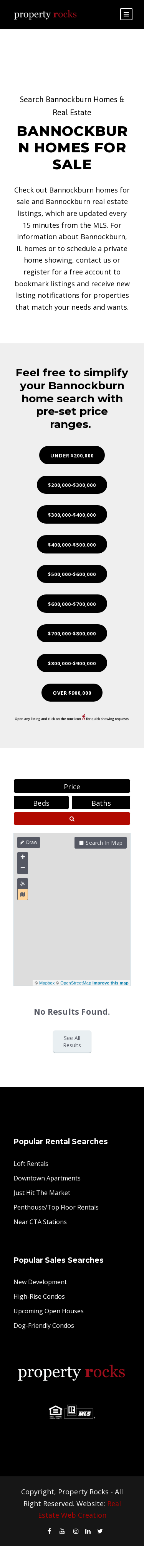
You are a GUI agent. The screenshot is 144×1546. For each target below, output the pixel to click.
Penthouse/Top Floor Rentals (56, 1207)
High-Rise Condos (39, 1296)
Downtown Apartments (47, 1178)
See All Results (72, 1041)
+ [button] (22, 857)
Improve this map (111, 983)
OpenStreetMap (75, 983)
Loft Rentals (30, 1163)
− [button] (22, 868)
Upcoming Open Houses (48, 1311)
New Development (40, 1282)
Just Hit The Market (41, 1192)
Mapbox (47, 983)
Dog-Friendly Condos (43, 1325)
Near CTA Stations (40, 1222)
